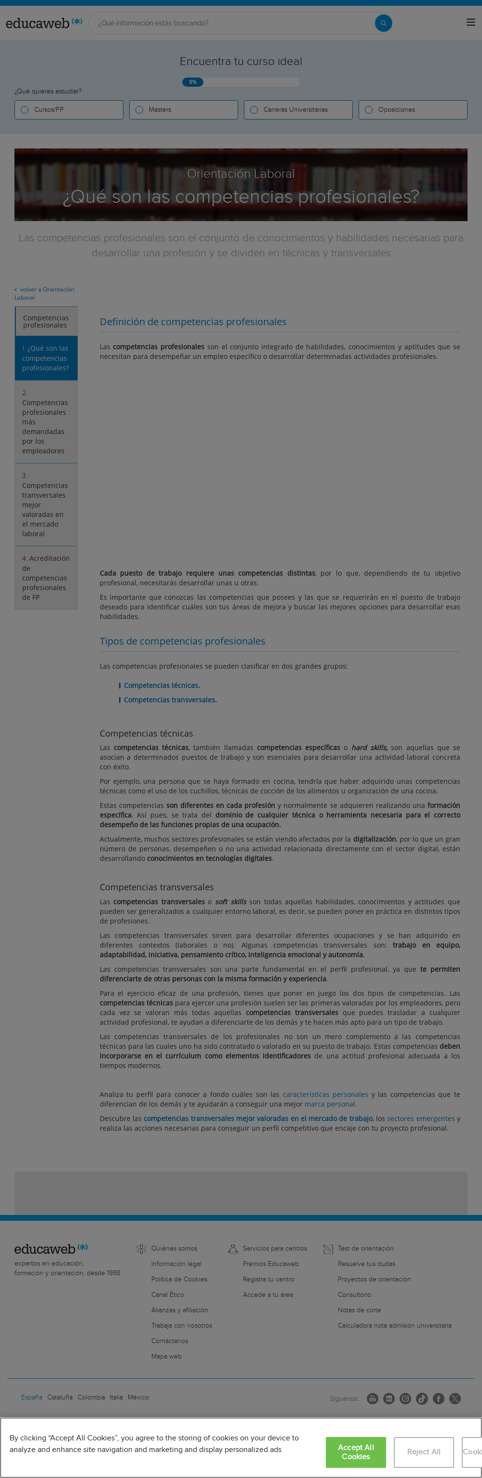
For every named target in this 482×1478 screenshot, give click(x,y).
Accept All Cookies (356, 1452)
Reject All (424, 1452)
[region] (241, 1447)
